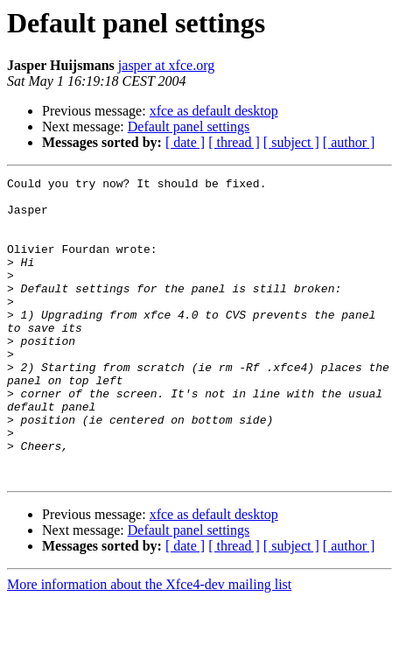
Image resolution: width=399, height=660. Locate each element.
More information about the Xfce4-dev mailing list (149, 644)
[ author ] (349, 142)
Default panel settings (189, 126)
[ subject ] (291, 142)
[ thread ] (234, 142)
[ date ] (185, 142)
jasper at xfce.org (166, 65)
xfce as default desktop (214, 110)
